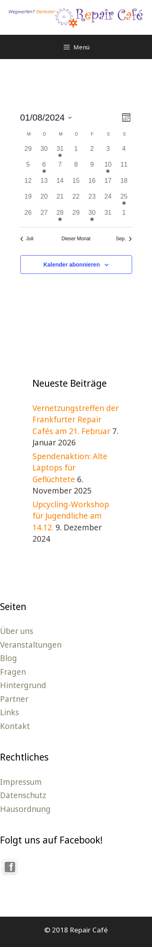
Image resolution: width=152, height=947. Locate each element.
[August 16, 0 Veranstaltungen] (92, 184)
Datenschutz (23, 795)
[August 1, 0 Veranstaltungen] (76, 152)
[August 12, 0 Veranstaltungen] (28, 184)
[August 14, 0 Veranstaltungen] (60, 184)
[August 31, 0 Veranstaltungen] (108, 216)
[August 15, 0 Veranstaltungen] (76, 184)
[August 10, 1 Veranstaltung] (108, 168)
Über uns (16, 631)
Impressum (21, 782)
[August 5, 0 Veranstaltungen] (28, 168)
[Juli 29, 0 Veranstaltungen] (28, 152)
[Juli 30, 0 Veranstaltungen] (44, 152)
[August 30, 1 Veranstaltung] (92, 216)
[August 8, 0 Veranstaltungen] (76, 168)
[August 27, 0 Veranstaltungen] (44, 216)
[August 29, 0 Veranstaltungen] (76, 216)
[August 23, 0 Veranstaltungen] (92, 200)
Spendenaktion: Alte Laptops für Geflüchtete (69, 468)
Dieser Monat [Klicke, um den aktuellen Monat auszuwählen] (76, 239)
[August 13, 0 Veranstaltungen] (44, 184)
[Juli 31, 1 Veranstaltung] (60, 152)
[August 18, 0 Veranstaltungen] (124, 184)
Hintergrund (23, 685)
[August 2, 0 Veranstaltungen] (92, 152)
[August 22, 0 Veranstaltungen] (76, 200)
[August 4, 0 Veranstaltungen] (124, 152)
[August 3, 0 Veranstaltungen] (108, 152)
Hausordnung (25, 809)
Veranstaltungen (31, 645)
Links (9, 712)
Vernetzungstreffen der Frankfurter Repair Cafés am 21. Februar (75, 419)
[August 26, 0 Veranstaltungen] (28, 216)
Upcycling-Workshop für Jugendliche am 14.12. (70, 516)
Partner (14, 699)
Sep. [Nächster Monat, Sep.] (124, 239)
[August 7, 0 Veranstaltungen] (60, 168)
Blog (8, 658)
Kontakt (15, 726)
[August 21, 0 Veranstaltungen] (60, 200)
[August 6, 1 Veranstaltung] (44, 168)
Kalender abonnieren (71, 264)
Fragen (13, 672)
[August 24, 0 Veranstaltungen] (108, 200)
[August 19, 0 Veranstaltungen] (28, 200)
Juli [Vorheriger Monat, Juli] (27, 239)
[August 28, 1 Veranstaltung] (60, 216)
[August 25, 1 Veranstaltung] (124, 200)
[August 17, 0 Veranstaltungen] (108, 184)
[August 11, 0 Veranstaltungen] (124, 168)
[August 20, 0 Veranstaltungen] (44, 200)
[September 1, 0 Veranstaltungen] (124, 216)
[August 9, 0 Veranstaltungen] (92, 168)
